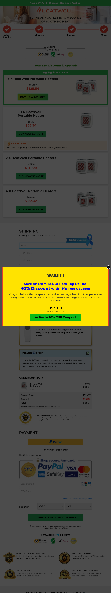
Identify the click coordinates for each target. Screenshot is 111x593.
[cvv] (55, 491)
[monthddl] (50, 506)
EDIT (32, 389)
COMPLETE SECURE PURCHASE (55, 517)
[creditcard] (55, 484)
